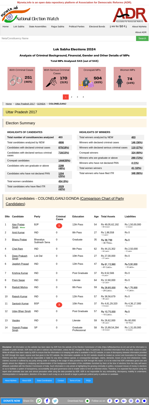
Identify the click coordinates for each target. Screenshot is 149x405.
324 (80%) (137, 152)
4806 (61, 142)
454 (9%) (63, 181)
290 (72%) (137, 158)
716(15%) (63, 152)
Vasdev (16, 320)
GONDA (41, 103)
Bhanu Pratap (19, 239)
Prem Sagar (18, 280)
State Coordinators (44, 381)
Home (6, 26)
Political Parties (77, 26)
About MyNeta (139, 26)
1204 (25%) (61, 175)
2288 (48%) (61, 167)
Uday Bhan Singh (21, 311)
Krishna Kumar (20, 273)
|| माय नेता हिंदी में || (118, 26)
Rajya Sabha (57, 26)
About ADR (140, 32)
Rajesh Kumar (19, 296)
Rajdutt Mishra (20, 287)
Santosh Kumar (20, 303)
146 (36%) (137, 142)
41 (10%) (136, 168)
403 (133, 137)
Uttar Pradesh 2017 (25, 103)
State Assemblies (37, 26)
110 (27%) (137, 147)
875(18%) (63, 147)
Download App (75, 401)
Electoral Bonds (97, 26)
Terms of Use (75, 381)
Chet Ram (17, 249)
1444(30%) (64, 160)
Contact (61, 381)
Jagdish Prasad (20, 264)
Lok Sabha (18, 26)
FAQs (88, 381)
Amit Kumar (18, 232)
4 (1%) (134, 163)
